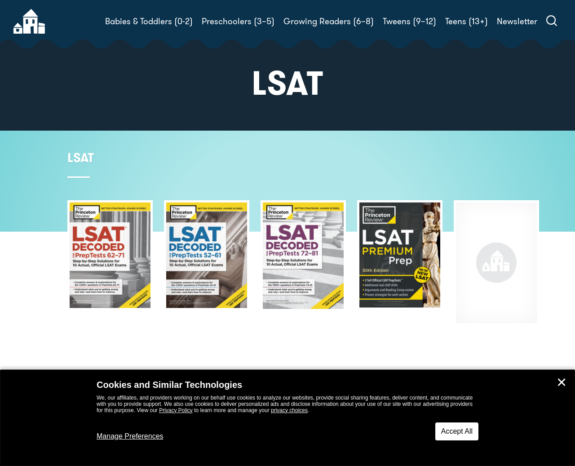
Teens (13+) (466, 21)
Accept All (457, 431)
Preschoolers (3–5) (238, 21)
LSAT (80, 158)
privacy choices (289, 410)
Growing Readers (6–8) (328, 21)
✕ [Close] (561, 382)
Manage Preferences (130, 436)
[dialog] (287, 418)
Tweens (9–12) (409, 21)
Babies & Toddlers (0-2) (149, 21)
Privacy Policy (176, 410)
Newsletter (517, 21)
